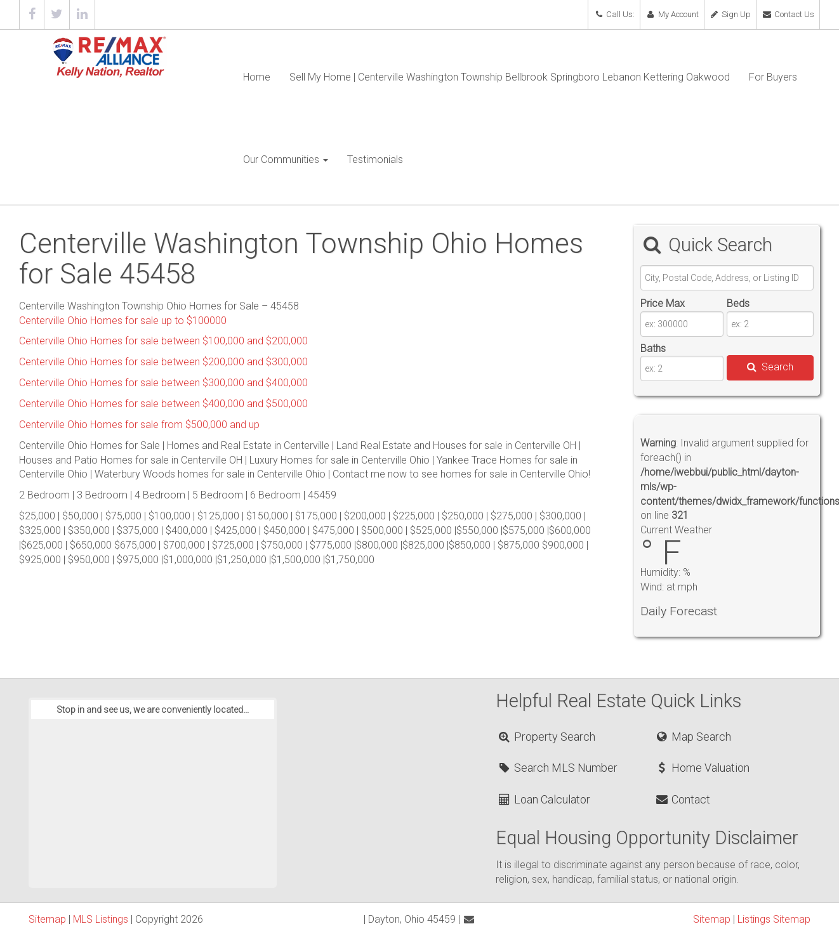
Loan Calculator (543, 799)
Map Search (692, 736)
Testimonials (375, 159)
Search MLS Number (557, 767)
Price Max (662, 303)
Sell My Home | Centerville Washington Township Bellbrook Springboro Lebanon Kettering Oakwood (509, 77)
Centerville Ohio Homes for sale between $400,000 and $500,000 (163, 404)
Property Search (546, 736)
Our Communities (285, 159)
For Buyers (773, 77)
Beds (738, 303)
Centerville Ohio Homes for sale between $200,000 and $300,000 (163, 362)
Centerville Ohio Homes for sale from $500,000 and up (139, 425)
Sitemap (47, 919)
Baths (653, 348)
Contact (682, 799)
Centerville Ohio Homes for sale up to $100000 (123, 321)
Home (256, 77)
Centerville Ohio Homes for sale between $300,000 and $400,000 (163, 383)
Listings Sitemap (773, 919)
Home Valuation (702, 767)
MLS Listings (100, 919)
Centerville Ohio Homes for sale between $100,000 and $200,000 (163, 341)
